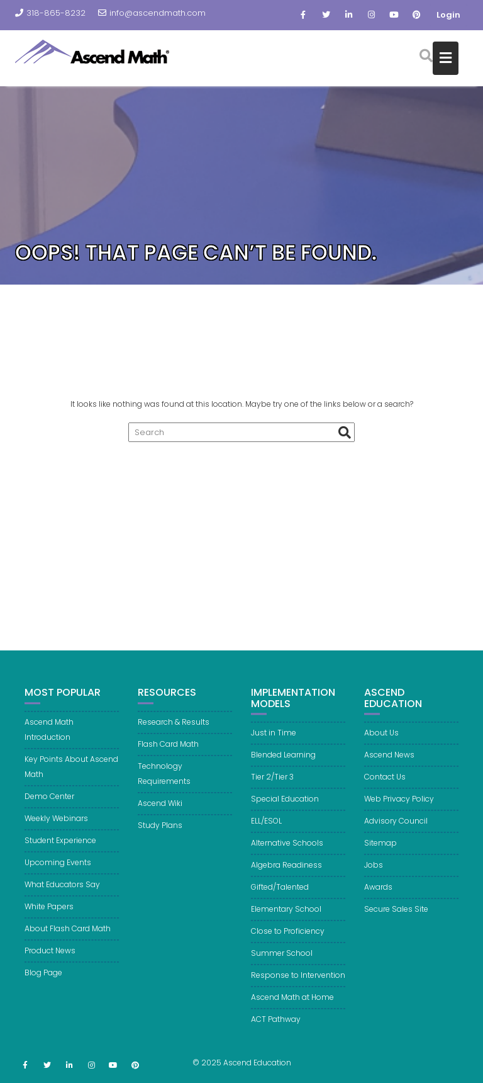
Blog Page (43, 982)
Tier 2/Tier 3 (272, 786)
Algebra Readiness (286, 875)
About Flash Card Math (68, 938)
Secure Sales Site (396, 919)
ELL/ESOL (266, 830)
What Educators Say (62, 894)
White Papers (49, 916)
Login (448, 15)
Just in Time (273, 742)
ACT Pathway (276, 1029)
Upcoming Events (58, 872)
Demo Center (49, 806)
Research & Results (173, 732)
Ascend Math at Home (292, 1007)
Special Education (285, 808)
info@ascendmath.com (152, 13)
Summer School (282, 963)
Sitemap (380, 853)
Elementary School (286, 919)
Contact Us (385, 786)
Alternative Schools (287, 853)
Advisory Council (396, 830)
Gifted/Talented (280, 897)
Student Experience (60, 850)
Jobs (373, 875)
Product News (50, 960)
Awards (378, 897)
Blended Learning (283, 764)
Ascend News (389, 764)
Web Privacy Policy (399, 808)
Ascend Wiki (160, 813)
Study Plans (160, 835)
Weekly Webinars (56, 828)
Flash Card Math (168, 754)
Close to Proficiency (288, 941)
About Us (381, 742)
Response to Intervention (298, 985)
